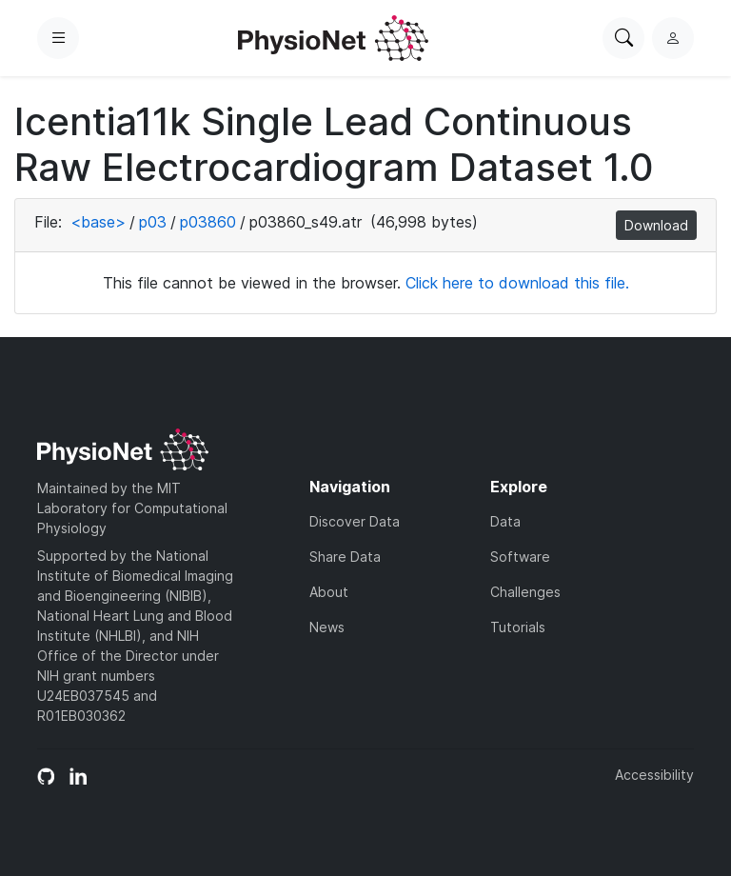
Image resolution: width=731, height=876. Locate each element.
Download (656, 225)
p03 (153, 221)
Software (520, 556)
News (327, 627)
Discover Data (354, 521)
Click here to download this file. (517, 282)
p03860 (208, 221)
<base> (98, 221)
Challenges (525, 592)
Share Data (345, 556)
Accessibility (654, 774)
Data (505, 521)
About (328, 592)
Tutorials (517, 627)
